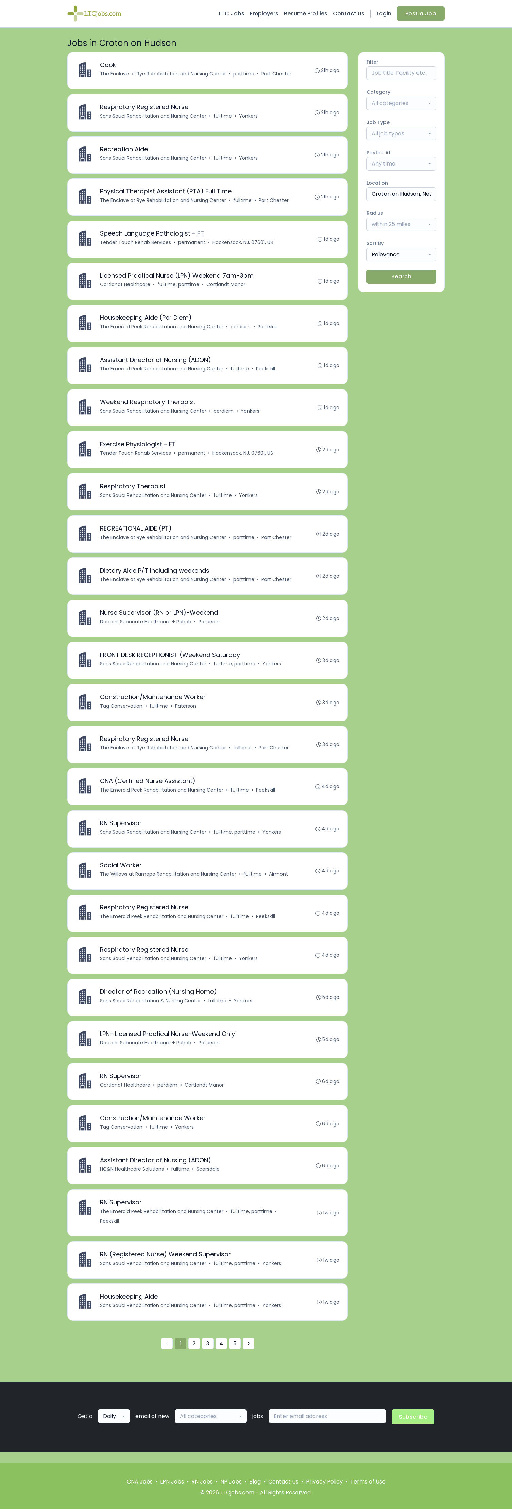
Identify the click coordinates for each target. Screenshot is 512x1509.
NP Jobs (231, 1482)
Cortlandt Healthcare (125, 286)
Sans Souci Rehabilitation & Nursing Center (150, 1008)
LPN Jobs (172, 1482)
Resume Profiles (305, 13)
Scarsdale (208, 1178)
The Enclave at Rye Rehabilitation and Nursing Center (163, 74)
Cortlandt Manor (226, 286)
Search (401, 276)
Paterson (209, 626)
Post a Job (420, 13)
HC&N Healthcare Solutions (132, 1178)
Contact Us (348, 13)
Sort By (375, 243)
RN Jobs (202, 1482)
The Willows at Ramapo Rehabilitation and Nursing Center (168, 881)
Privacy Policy (324, 1482)
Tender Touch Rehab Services (135, 244)
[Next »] (248, 1354)
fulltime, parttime (179, 286)
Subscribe (413, 1428)
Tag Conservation (121, 711)
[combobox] (401, 103)
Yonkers (248, 116)
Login (384, 13)
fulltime (223, 116)
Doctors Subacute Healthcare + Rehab (146, 626)
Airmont (278, 881)
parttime (244, 74)
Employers (264, 13)
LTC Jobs (231, 13)
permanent (192, 244)
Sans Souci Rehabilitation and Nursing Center (153, 116)
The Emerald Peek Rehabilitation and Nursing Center (162, 329)
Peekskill (267, 329)
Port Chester (277, 74)
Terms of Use (368, 1482)
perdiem (241, 329)
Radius (374, 213)
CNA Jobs (140, 1482)
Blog (255, 1482)
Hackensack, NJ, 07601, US (243, 244)
